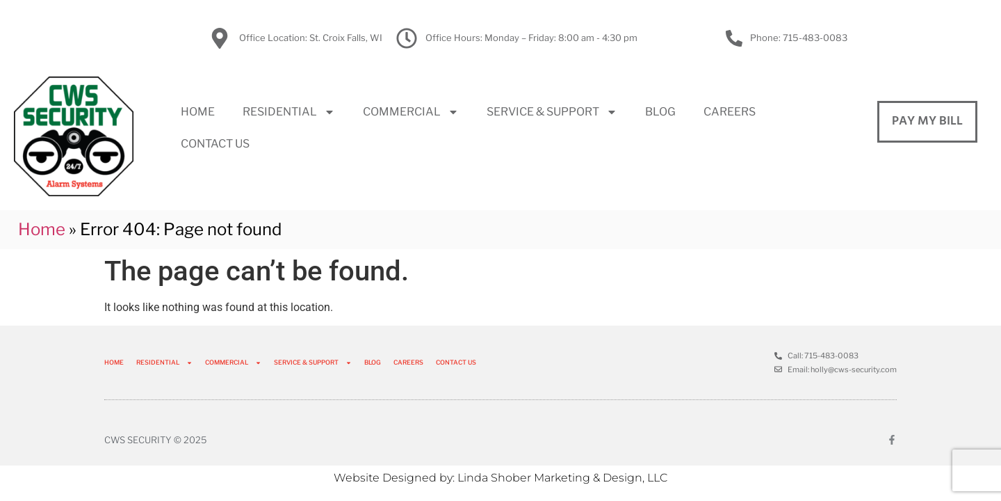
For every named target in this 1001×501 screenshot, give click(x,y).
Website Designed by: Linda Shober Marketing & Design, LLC (500, 477)
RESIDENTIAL (289, 112)
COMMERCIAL (411, 112)
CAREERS (729, 111)
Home (41, 229)
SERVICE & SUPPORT (552, 112)
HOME (198, 111)
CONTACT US (215, 143)
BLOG (660, 111)
